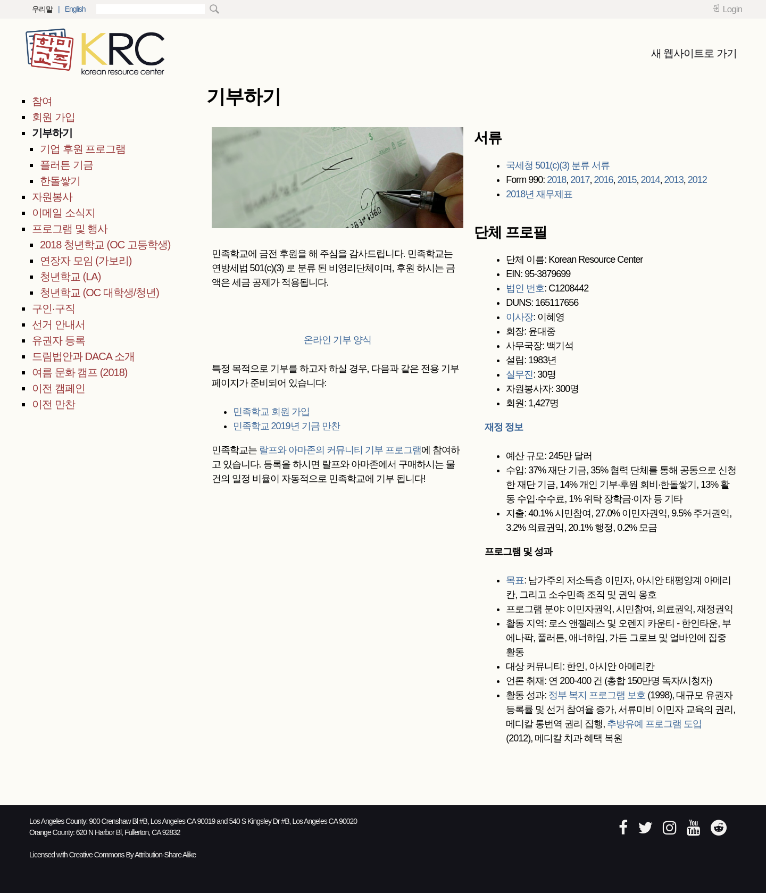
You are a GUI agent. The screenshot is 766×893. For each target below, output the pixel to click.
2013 (674, 179)
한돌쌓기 (60, 181)
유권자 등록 (58, 340)
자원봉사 (52, 197)
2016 (603, 179)
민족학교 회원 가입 (271, 411)
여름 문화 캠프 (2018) (79, 372)
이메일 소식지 (63, 213)
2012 (697, 179)
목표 (515, 580)
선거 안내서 (58, 324)
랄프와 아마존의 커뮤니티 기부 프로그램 (340, 450)
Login (732, 9)
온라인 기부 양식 (337, 340)
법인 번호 (525, 288)
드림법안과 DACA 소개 (83, 356)
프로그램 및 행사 (69, 229)
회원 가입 (53, 117)
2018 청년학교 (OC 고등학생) (105, 245)
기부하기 (52, 133)
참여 (42, 101)
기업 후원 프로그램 (83, 149)
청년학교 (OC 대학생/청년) (99, 292)
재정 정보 (504, 427)
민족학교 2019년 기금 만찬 (286, 426)
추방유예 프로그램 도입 (654, 724)
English (75, 9)
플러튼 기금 (66, 165)
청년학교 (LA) (70, 276)
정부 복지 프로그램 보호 (596, 695)
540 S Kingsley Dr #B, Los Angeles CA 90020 (293, 821)
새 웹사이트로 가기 (694, 53)
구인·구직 (53, 308)
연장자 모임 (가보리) (85, 260)
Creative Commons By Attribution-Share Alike (132, 854)
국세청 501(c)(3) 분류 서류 (558, 165)
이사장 (519, 317)
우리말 (42, 9)
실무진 (519, 374)
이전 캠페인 (58, 388)
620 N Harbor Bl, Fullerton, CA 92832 (128, 832)
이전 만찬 (53, 404)
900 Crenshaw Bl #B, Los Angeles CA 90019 (152, 821)
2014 (650, 179)
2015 (626, 179)
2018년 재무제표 (539, 194)
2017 (579, 179)
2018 (556, 179)
